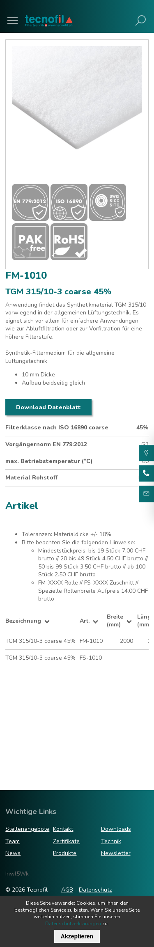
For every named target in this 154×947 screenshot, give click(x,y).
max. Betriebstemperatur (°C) (49, 461)
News (13, 853)
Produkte (64, 853)
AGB (67, 890)
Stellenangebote (27, 829)
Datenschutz (95, 890)
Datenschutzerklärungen (73, 923)
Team (12, 841)
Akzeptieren (77, 936)
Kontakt (63, 829)
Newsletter (116, 853)
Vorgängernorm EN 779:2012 (46, 444)
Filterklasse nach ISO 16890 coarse (56, 427)
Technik (111, 841)
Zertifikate (66, 841)
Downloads (116, 829)
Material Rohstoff (31, 478)
